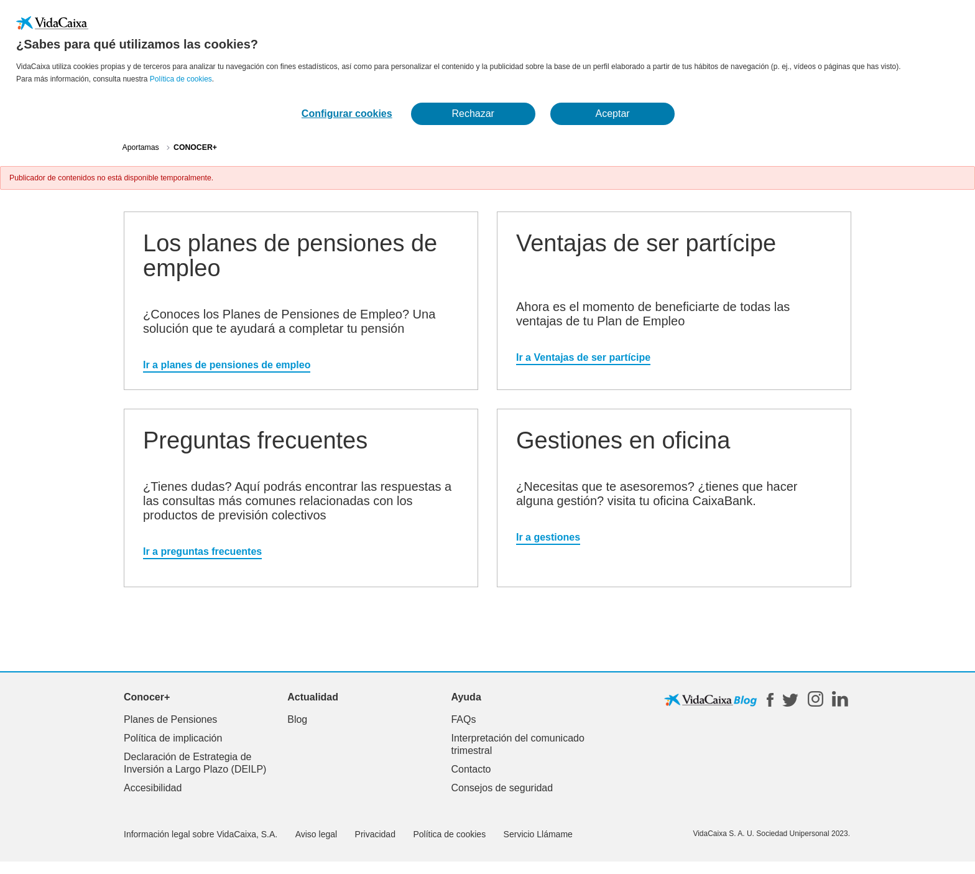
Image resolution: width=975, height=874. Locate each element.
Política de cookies (181, 79)
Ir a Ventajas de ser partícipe (583, 357)
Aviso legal (316, 834)
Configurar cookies (347, 113)
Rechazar (472, 113)
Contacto (471, 769)
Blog (297, 719)
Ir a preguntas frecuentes (202, 551)
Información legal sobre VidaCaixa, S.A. (200, 834)
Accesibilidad (153, 788)
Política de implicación (173, 738)
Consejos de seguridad (502, 788)
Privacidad (375, 834)
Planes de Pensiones (170, 719)
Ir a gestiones (548, 537)
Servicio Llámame (538, 834)
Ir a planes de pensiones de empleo (226, 365)
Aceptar (613, 113)
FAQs (463, 719)
